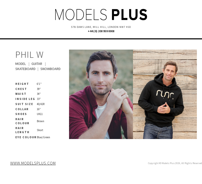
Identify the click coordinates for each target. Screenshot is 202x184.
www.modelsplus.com (33, 163)
